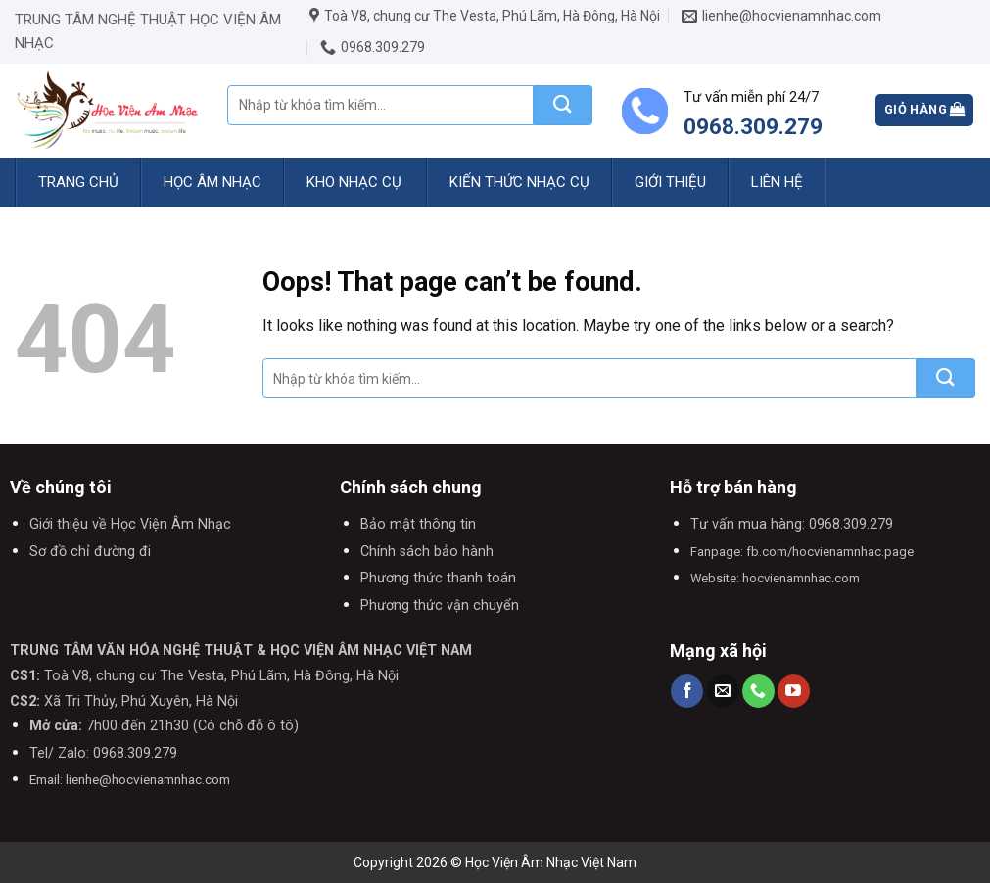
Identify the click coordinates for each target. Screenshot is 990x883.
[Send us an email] (723, 691)
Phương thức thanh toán (438, 578)
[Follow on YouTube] (794, 691)
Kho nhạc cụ (353, 182)
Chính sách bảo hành (427, 551)
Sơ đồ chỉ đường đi (90, 551)
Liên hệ (777, 182)
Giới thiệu (670, 182)
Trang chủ (78, 182)
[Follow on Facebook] (687, 691)
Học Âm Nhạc (212, 182)
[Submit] (563, 105)
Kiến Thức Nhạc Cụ (519, 182)
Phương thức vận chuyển (439, 605)
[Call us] (758, 691)
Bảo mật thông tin (418, 524)
